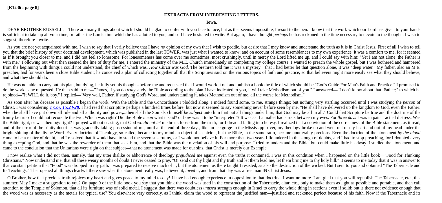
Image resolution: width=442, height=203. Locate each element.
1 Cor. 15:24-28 (64, 107)
